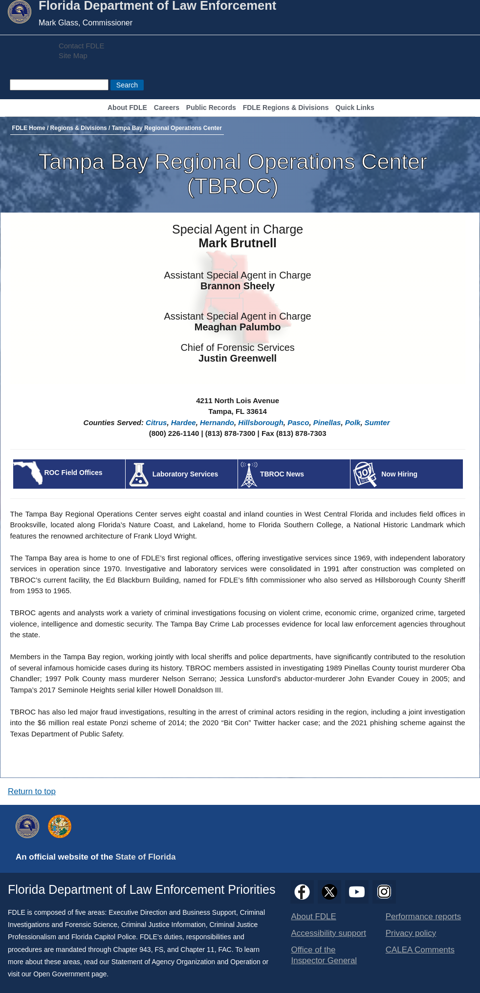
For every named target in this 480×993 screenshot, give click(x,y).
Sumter (377, 422)
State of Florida (145, 857)
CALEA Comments (420, 949)
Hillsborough (261, 422)
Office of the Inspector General (324, 955)
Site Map (73, 56)
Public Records (211, 107)
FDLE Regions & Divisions (286, 107)
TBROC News (282, 474)
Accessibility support (328, 933)
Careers (166, 107)
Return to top (32, 791)
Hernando (217, 422)
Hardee (183, 422)
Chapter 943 (132, 949)
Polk (353, 422)
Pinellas (327, 422)
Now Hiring (399, 474)
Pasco (298, 422)
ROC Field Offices (73, 472)
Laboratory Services (185, 474)
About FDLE (127, 107)
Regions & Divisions (78, 128)
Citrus (156, 422)
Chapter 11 (197, 949)
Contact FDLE (81, 46)
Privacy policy (411, 933)
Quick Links (354, 107)
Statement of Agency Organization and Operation (186, 962)
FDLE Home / (31, 128)
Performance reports (423, 916)
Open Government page (70, 974)
